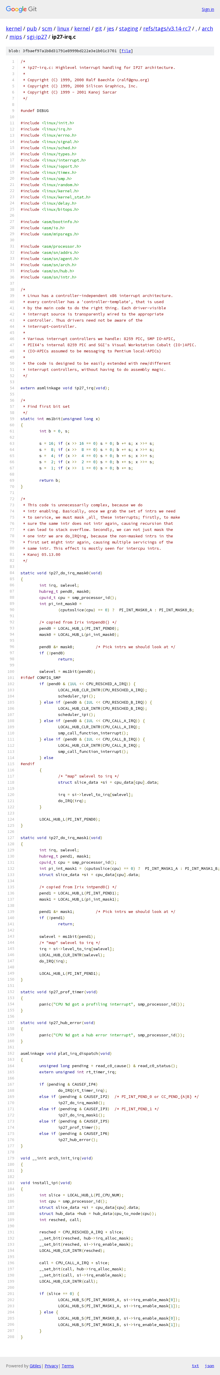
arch (207, 28)
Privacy (51, 1366)
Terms (68, 1366)
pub (32, 28)
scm (47, 28)
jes (110, 28)
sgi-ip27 (37, 36)
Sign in (208, 9)
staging (128, 28)
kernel (14, 28)
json (209, 1365)
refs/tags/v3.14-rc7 (167, 28)
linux (63, 28)
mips (15, 36)
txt (195, 1365)
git (98, 28)
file (126, 50)
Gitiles (35, 1366)
